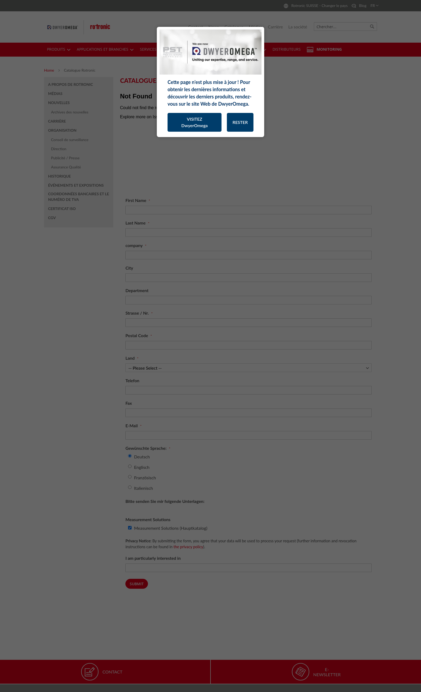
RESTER (240, 122)
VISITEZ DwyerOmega (194, 122)
